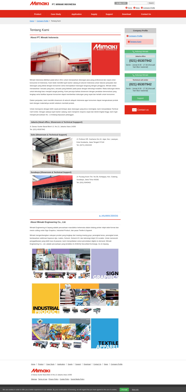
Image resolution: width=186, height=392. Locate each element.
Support (109, 14)
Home (130, 8)
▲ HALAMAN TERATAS (108, 216)
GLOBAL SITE (121, 3)
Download (126, 14)
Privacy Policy (53, 379)
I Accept (124, 390)
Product (37, 14)
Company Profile (149, 8)
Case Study (56, 14)
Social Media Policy (77, 379)
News (138, 8)
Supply (94, 14)
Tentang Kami (135, 42)
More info (135, 390)
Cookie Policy (64, 379)
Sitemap (34, 379)
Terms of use (42, 379)
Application (77, 14)
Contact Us (146, 14)
